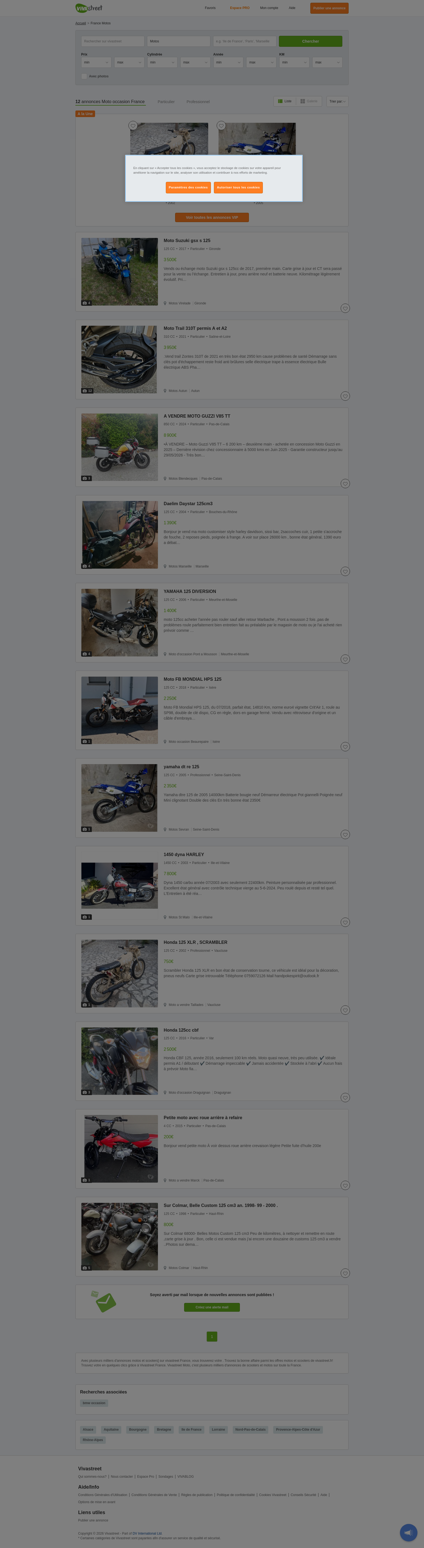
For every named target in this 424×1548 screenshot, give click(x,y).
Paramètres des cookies (188, 187)
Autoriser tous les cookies (238, 187)
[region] (214, 178)
